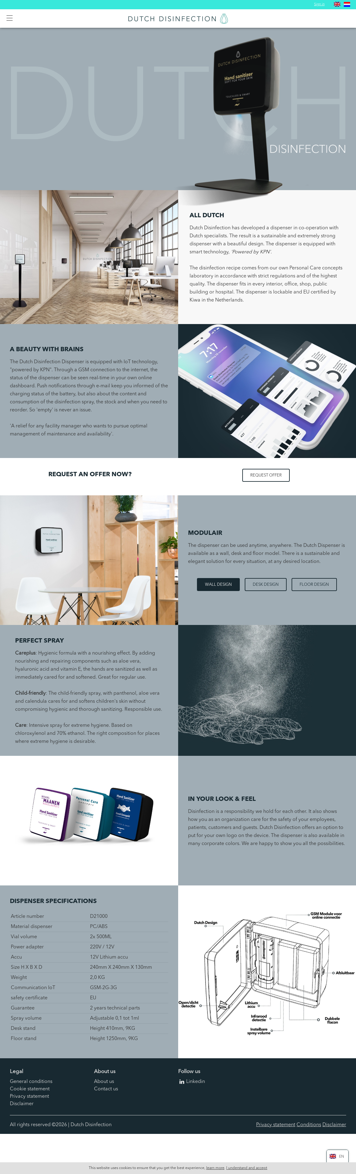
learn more (215, 1168)
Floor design (314, 585)
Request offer (266, 475)
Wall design (218, 585)
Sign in (319, 4)
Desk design (266, 585)
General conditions (31, 1081)
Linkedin (195, 1081)
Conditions (309, 1124)
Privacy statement (29, 1096)
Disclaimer (22, 1103)
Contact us (106, 1089)
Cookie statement (30, 1089)
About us (104, 1081)
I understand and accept (246, 1168)
